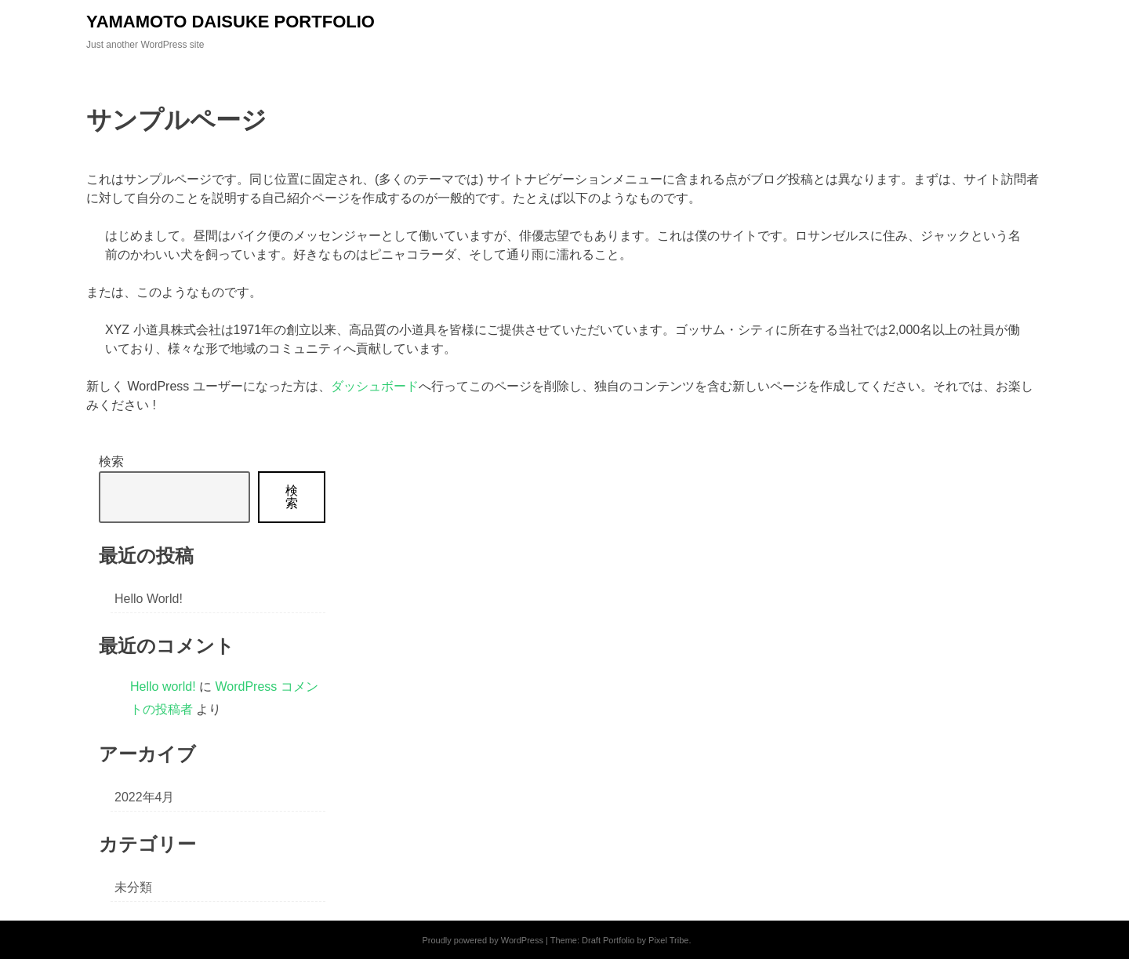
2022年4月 (144, 797)
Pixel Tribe (668, 940)
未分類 (133, 887)
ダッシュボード (375, 386)
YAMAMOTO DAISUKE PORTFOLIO (230, 21)
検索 (111, 461)
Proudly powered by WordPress (482, 940)
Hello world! (148, 598)
